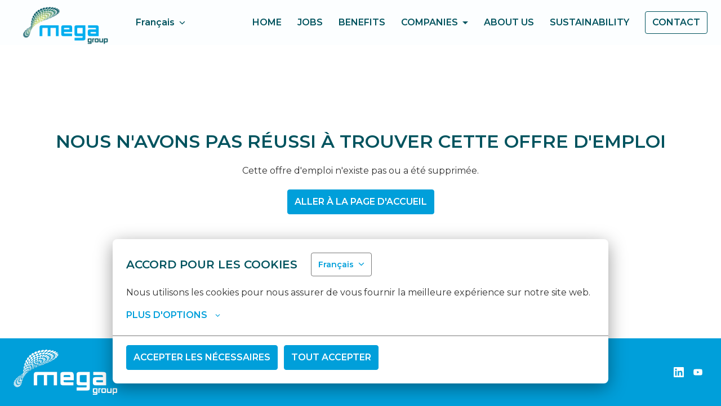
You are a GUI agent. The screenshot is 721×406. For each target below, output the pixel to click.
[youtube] (697, 372)
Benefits (362, 22)
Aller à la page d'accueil (361, 201)
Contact (676, 22)
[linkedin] (678, 372)
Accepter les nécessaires (201, 357)
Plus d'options (173, 315)
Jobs (310, 22)
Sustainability (589, 22)
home (267, 22)
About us (509, 22)
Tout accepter (331, 357)
